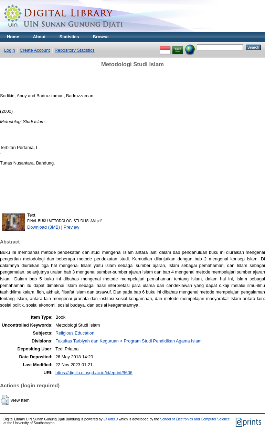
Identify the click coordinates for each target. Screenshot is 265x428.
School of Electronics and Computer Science (195, 419)
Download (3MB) (43, 227)
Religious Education (74, 333)
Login (9, 50)
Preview (72, 227)
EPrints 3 (111, 419)
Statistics (69, 36)
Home (13, 36)
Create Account (35, 50)
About (39, 36)
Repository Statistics (75, 50)
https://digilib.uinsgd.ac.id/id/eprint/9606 (93, 372)
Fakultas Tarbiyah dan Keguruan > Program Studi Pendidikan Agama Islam (128, 341)
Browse (100, 36)
